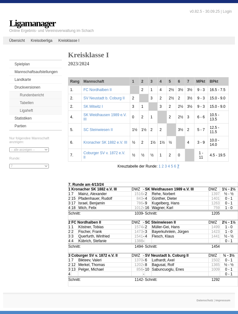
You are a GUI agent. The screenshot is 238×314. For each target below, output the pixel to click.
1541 (138, 236)
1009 (215, 269)
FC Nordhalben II (97, 90)
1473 (138, 231)
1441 (215, 236)
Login (227, 11)
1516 (138, 194)
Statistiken (23, 118)
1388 (138, 241)
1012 (138, 208)
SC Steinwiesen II (98, 130)
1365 (215, 265)
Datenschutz (205, 300)
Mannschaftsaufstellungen (36, 72)
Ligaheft (26, 110)
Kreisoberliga (41, 40)
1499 (215, 227)
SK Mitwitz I (93, 106)
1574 (138, 227)
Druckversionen (27, 87)
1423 (215, 231)
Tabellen (27, 103)
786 (140, 203)
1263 (215, 203)
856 (140, 269)
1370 (138, 260)
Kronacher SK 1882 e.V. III (105, 142)
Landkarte (23, 79)
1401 (215, 198)
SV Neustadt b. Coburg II (104, 98)
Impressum (222, 300)
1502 (215, 260)
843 (140, 198)
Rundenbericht (32, 95)
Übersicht (17, 40)
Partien (20, 126)
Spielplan (22, 64)
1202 (138, 265)
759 (217, 208)
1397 (215, 194)
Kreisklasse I (68, 40)
